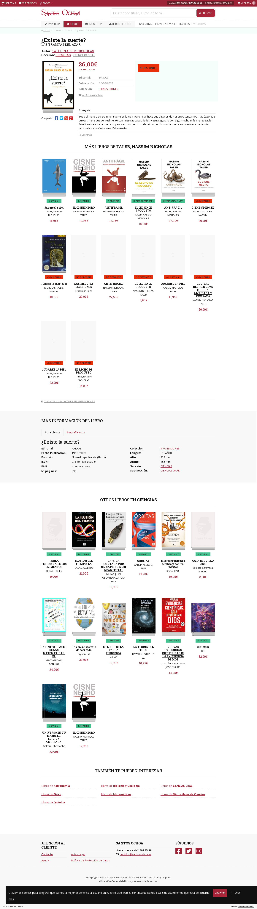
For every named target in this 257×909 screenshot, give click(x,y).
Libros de (55, 786)
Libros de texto (120, 24)
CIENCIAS (63, 55)
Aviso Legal (78, 854)
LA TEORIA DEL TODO (143, 648)
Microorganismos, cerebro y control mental (173, 564)
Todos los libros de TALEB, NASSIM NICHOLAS (68, 401)
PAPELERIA (52, 24)
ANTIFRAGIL (113, 207)
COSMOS (203, 647)
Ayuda (45, 860)
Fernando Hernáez (246, 906)
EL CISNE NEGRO (84, 207)
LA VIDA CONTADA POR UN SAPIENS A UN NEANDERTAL (113, 565)
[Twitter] (188, 851)
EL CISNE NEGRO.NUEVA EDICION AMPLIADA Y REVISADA (203, 290)
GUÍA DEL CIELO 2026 (203, 562)
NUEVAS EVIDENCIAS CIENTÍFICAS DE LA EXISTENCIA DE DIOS (173, 653)
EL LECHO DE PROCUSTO (143, 209)
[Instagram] (199, 851)
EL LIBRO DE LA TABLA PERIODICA (113, 650)
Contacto (47, 854)
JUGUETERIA (93, 24)
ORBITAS (143, 561)
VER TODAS (199, 24)
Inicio (45, 30)
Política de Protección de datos (90, 860)
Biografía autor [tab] (76, 432)
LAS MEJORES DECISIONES (83, 285)
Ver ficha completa (91, 95)
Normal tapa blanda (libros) (89, 457)
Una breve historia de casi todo (83, 648)
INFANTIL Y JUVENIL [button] (165, 24)
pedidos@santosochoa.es (218, 2)
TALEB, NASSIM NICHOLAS (73, 51)
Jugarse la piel (54, 207)
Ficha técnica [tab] (52, 432)
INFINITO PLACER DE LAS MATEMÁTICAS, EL (53, 651)
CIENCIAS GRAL (84, 55)
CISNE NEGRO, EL (203, 207)
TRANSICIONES (108, 89)
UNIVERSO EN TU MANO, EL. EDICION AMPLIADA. (54, 737)
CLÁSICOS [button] (184, 24)
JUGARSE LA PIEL (173, 283)
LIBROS (72, 24)
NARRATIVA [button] (145, 24)
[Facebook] (178, 851)
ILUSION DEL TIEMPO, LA (84, 562)
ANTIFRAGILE (113, 283)
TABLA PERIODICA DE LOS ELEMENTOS (54, 564)
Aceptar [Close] (220, 893)
